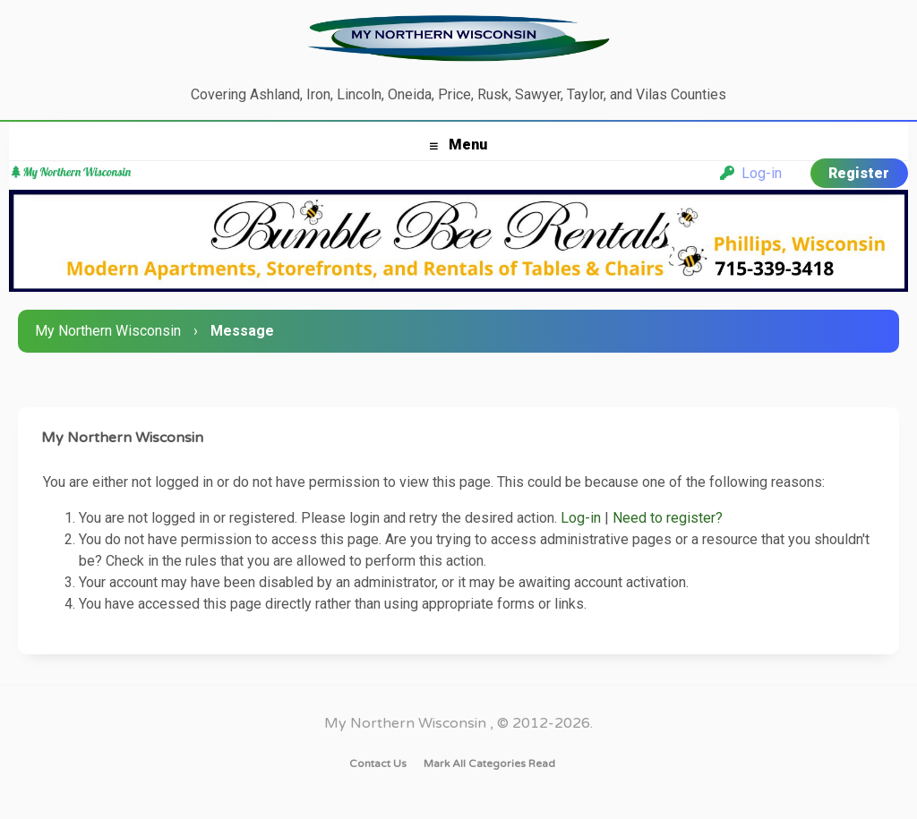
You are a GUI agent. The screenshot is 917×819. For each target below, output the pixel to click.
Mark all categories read (489, 763)
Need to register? (668, 517)
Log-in (751, 173)
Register (858, 173)
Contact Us (378, 763)
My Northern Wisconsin (108, 330)
